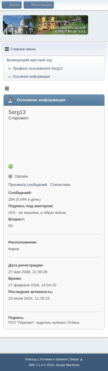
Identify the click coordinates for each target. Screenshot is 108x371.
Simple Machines (67, 365)
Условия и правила (53, 359)
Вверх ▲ (76, 359)
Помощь (31, 359)
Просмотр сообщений (27, 184)
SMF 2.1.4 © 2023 (41, 365)
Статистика (60, 184)
